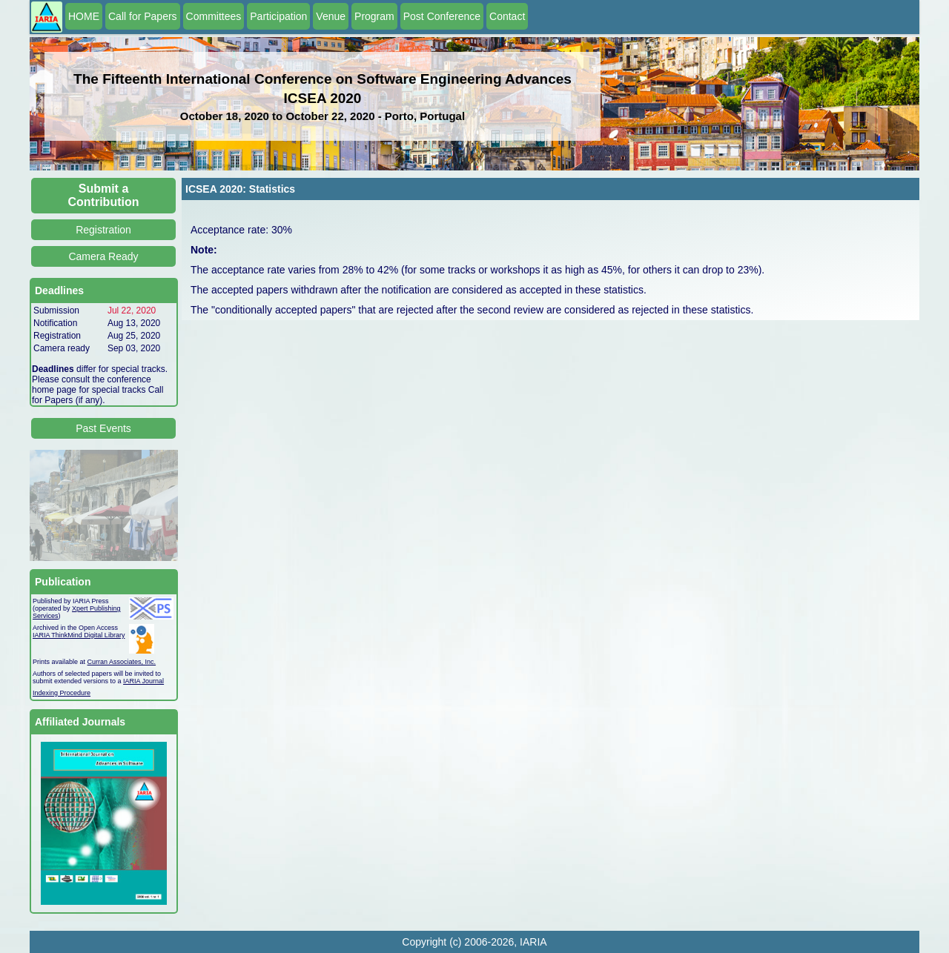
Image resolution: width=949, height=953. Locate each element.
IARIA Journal (143, 681)
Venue (330, 16)
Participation (278, 16)
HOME (83, 16)
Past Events (103, 428)
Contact (507, 16)
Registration (103, 230)
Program (374, 16)
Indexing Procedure (61, 693)
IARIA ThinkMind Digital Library (79, 635)
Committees (214, 16)
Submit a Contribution (103, 195)
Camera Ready (103, 256)
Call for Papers (142, 16)
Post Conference (441, 16)
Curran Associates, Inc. (121, 661)
